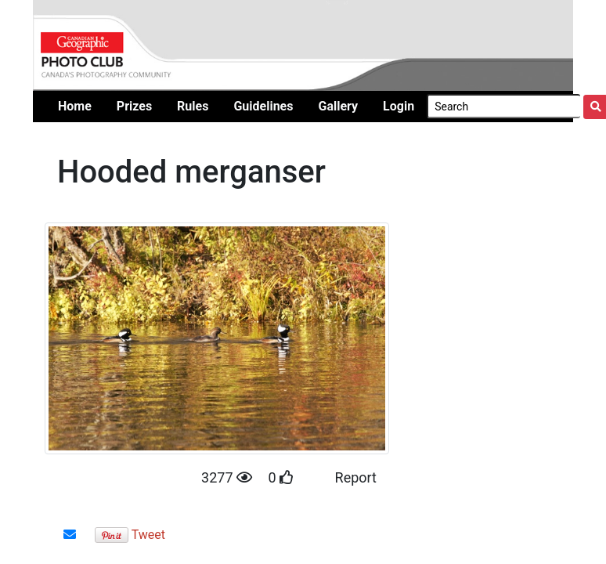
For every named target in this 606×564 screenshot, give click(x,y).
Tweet (148, 534)
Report (356, 477)
